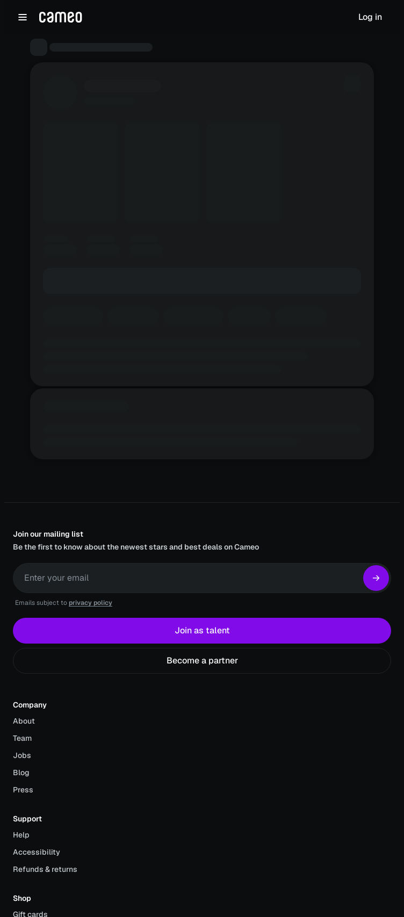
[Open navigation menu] (22, 17)
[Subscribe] (376, 578)
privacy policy (90, 602)
